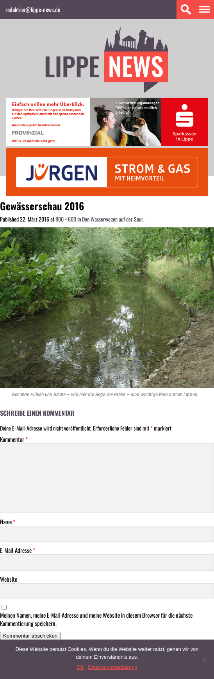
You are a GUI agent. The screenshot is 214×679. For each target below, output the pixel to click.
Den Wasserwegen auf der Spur (112, 219)
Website (8, 579)
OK (80, 667)
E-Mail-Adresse (17, 550)
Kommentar (14, 439)
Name (7, 522)
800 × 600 (65, 219)
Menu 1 (204, 9)
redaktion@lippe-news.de (32, 9)
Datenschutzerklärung (112, 667)
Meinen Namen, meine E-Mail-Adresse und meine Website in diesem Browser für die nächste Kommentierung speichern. (96, 619)
